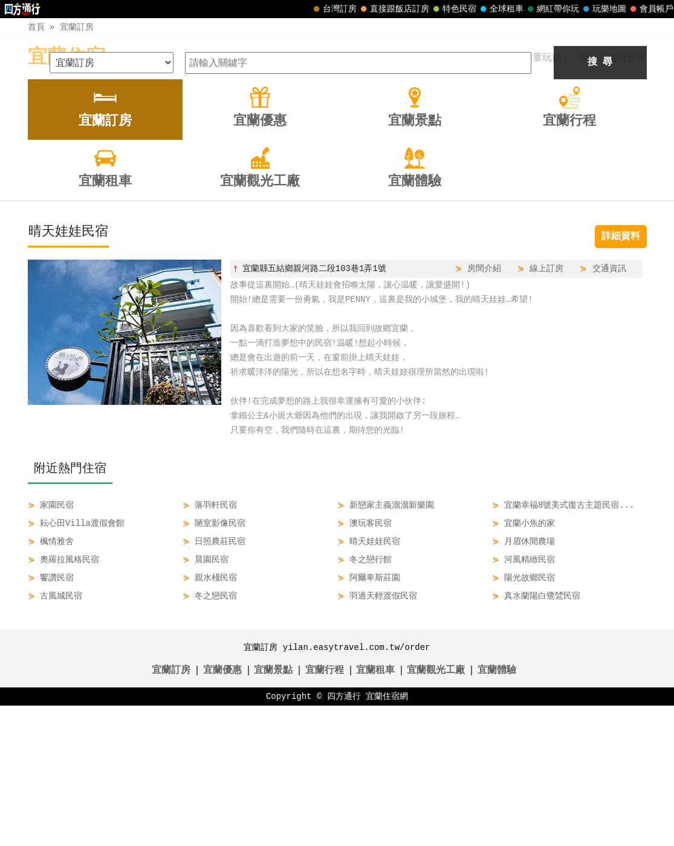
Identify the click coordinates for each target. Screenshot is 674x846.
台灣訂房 (334, 9)
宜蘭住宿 (66, 58)
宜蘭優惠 (222, 811)
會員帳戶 (650, 9)
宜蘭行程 (324, 811)
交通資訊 (609, 409)
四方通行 (344, 836)
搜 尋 (600, 202)
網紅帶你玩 (552, 9)
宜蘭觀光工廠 (436, 811)
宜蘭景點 (273, 811)
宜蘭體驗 (497, 811)
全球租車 (500, 9)
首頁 (36, 27)
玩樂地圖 (603, 9)
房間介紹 (484, 409)
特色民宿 (453, 9)
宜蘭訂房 (77, 27)
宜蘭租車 (375, 811)
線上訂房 (546, 409)
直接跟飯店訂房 (393, 9)
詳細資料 (620, 377)
